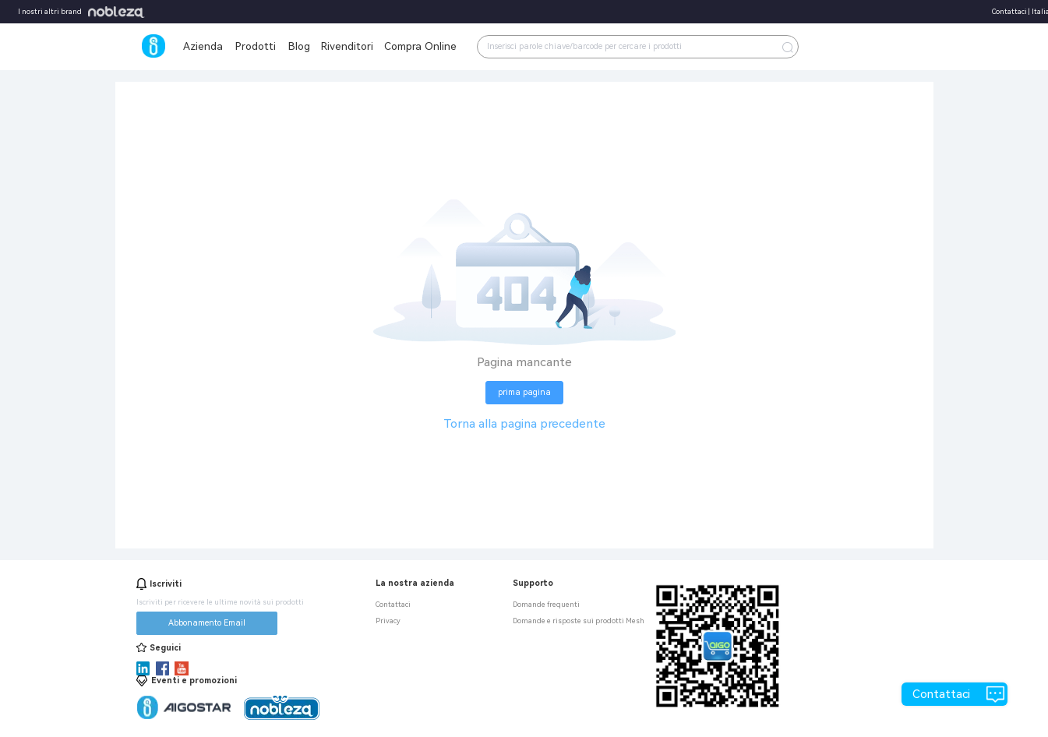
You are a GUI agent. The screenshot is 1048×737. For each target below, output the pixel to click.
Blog (299, 46)
